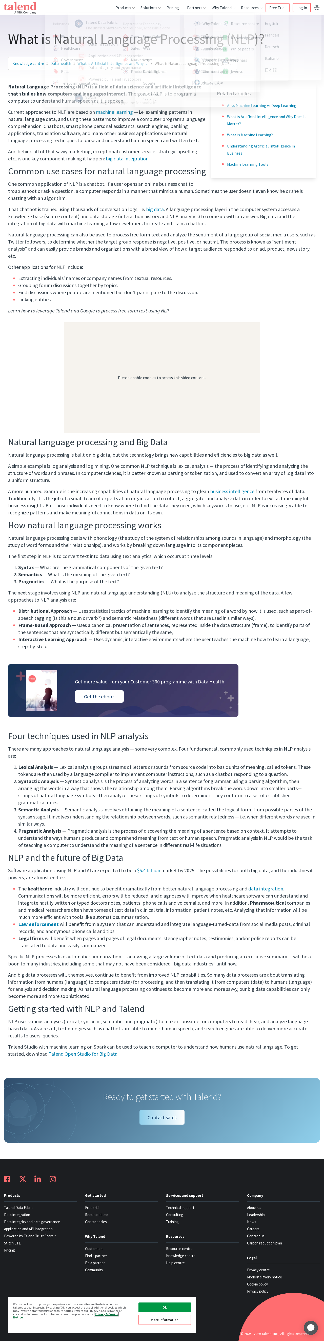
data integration (265, 888)
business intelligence (232, 491)
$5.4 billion (148, 870)
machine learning (114, 112)
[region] (102, 1315)
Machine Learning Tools (247, 164)
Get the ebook (99, 696)
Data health (60, 63)
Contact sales (162, 1117)
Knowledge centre (28, 63)
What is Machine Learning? (250, 134)
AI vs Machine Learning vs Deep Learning (261, 105)
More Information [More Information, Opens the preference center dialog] (164, 1320)
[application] (311, 1328)
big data (155, 209)
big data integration (127, 158)
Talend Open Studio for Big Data (83, 1054)
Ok (165, 1307)
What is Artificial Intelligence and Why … (112, 63)
